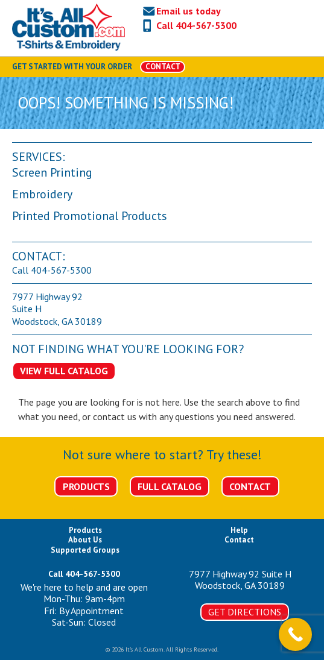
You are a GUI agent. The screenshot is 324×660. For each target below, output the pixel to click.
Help (239, 530)
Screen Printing (52, 172)
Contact (250, 486)
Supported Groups (85, 550)
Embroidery (42, 194)
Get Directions (244, 612)
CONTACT (162, 66)
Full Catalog (170, 486)
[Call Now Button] (295, 634)
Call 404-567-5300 (196, 25)
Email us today (188, 11)
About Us (85, 540)
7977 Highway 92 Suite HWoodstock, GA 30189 (240, 579)
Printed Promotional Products (89, 216)
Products (86, 486)
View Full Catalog (64, 371)
